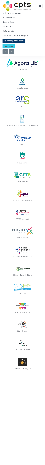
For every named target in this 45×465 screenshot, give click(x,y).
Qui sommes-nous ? (13, 13)
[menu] (39, 6)
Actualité (8, 26)
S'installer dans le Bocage (15, 35)
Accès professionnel (14, 41)
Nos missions (9, 17)
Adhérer (8, 46)
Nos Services (9, 22)
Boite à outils (8, 31)
